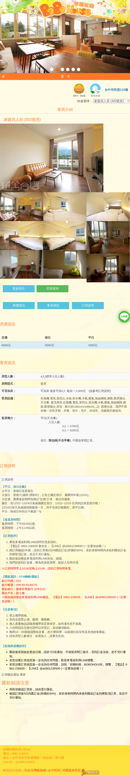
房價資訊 (19, 305)
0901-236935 (20, 753)
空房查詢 (52, 288)
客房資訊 (53, 305)
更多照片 (19, 288)
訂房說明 (88, 305)
